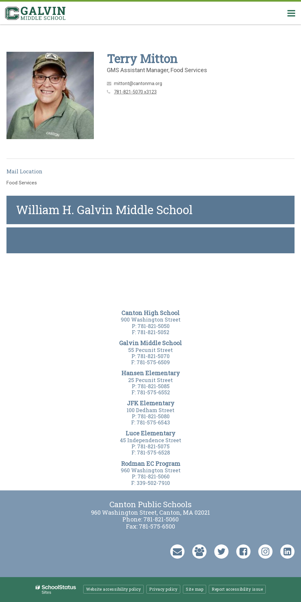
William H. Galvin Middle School (104, 209)
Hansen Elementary (150, 373)
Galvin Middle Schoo (149, 343)
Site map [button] (194, 589)
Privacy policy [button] (163, 589)
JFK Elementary (150, 403)
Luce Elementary (150, 433)
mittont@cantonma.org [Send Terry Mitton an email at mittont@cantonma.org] (138, 83)
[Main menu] (291, 13)
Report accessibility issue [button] (237, 589)
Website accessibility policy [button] (113, 589)
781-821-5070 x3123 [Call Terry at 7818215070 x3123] (135, 91)
